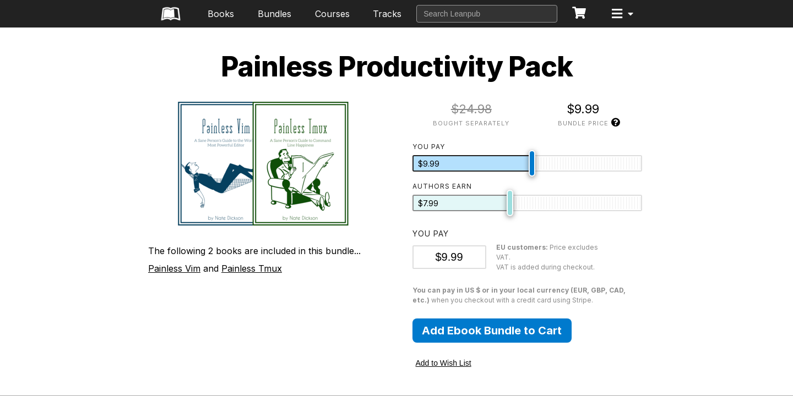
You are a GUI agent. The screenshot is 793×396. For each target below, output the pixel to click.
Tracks (387, 13)
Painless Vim (174, 268)
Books (221, 13)
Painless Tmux (251, 268)
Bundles (274, 13)
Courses (332, 13)
